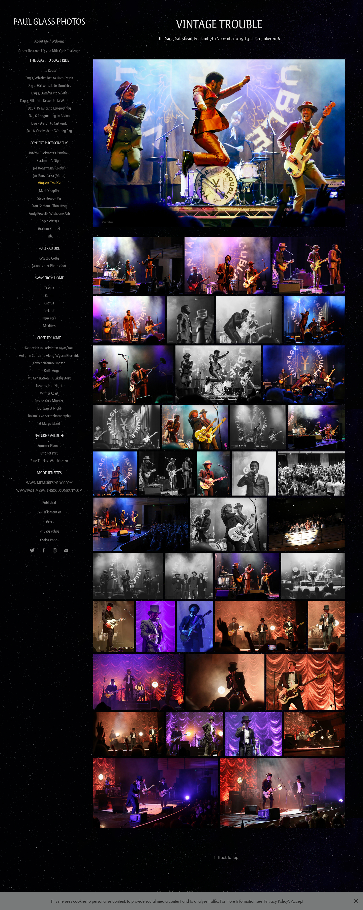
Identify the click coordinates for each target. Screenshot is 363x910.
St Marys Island (49, 423)
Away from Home (49, 277)
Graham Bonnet (49, 228)
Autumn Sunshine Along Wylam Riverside (49, 355)
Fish (49, 236)
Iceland (49, 310)
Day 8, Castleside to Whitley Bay (49, 130)
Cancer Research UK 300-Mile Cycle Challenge (49, 50)
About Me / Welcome (49, 41)
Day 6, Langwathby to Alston (49, 115)
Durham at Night (49, 408)
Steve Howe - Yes (49, 198)
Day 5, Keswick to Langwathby (49, 108)
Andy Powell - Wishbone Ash (49, 213)
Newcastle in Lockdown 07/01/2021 (49, 347)
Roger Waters (49, 221)
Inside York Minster (49, 400)
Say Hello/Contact (49, 512)
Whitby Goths (49, 258)
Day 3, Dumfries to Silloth (49, 93)
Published (49, 502)
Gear (49, 521)
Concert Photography (49, 143)
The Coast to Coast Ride (49, 60)
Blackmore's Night (49, 160)
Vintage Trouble (49, 183)
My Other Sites (49, 472)
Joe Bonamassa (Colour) (49, 168)
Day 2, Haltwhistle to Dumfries (49, 85)
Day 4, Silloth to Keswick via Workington (49, 100)
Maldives (49, 325)
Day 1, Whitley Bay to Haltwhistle (49, 78)
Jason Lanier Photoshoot (49, 265)
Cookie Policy (49, 540)
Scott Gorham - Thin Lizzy (49, 205)
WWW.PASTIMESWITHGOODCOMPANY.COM (49, 490)
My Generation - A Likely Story (49, 378)
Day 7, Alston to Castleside (49, 123)
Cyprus (49, 303)
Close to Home (49, 337)
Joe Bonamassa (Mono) (49, 175)
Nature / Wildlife (49, 435)
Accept (297, 901)
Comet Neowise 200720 (49, 363)
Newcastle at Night (49, 385)
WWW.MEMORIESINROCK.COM (49, 482)
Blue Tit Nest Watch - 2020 (49, 460)
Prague (49, 288)
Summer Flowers (49, 445)
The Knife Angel (49, 370)
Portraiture (49, 248)
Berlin (49, 295)
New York (49, 318)
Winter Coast (49, 393)
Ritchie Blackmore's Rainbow (49, 153)
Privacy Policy (49, 531)
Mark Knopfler (49, 190)
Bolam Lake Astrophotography (49, 415)
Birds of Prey (49, 453)
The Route (49, 70)
